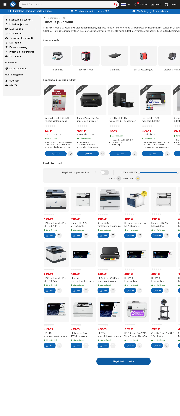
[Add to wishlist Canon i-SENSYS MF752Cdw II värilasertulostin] (86, 235)
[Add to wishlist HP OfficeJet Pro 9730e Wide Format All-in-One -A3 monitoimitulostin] (139, 345)
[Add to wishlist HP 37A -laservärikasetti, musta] (113, 345)
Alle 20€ (11, 85)
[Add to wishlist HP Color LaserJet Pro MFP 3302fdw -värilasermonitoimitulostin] (59, 235)
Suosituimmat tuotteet (18, 19)
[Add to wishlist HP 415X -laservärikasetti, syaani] (86, 290)
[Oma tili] (156, 4)
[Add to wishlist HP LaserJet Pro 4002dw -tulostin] (86, 345)
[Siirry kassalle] (170, 4)
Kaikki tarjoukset (16, 68)
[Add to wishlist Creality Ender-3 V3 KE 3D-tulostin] (166, 345)
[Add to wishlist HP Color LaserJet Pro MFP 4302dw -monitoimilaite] (139, 235)
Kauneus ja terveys (17, 47)
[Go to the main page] (44, 18)
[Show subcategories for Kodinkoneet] (36, 33)
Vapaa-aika (13, 56)
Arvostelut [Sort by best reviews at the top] (131, 178)
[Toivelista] (141, 4)
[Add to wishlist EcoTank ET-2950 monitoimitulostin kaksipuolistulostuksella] (167, 153)
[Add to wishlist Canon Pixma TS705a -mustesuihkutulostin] (102, 153)
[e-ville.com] (13, 4)
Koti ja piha (13, 42)
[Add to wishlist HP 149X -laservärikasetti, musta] (59, 345)
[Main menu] (5, 4)
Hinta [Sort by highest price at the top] (115, 178)
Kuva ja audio (14, 29)
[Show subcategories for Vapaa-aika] (36, 56)
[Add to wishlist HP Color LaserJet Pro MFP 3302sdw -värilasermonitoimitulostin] (59, 290)
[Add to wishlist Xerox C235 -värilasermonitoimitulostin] (113, 235)
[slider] (139, 173)
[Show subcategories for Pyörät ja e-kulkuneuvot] (36, 51)
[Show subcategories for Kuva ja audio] (36, 29)
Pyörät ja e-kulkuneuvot (19, 51)
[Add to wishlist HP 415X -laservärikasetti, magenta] (166, 290)
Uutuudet (12, 80)
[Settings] (126, 4)
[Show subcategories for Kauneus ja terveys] (36, 47)
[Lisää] (56, 154)
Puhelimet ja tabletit (17, 24)
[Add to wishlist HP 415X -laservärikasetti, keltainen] (139, 290)
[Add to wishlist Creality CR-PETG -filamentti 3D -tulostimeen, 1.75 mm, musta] (134, 153)
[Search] (69, 4)
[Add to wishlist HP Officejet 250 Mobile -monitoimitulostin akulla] (113, 290)
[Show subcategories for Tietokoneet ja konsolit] (36, 38)
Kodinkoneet (13, 33)
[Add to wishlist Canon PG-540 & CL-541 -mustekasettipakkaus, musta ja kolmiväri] (70, 153)
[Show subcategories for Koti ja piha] (36, 42)
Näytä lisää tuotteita (123, 361)
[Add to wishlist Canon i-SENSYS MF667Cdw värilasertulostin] (166, 235)
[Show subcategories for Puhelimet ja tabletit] (36, 24)
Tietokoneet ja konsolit (19, 38)
